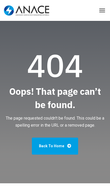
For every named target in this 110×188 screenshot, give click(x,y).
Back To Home (55, 146)
